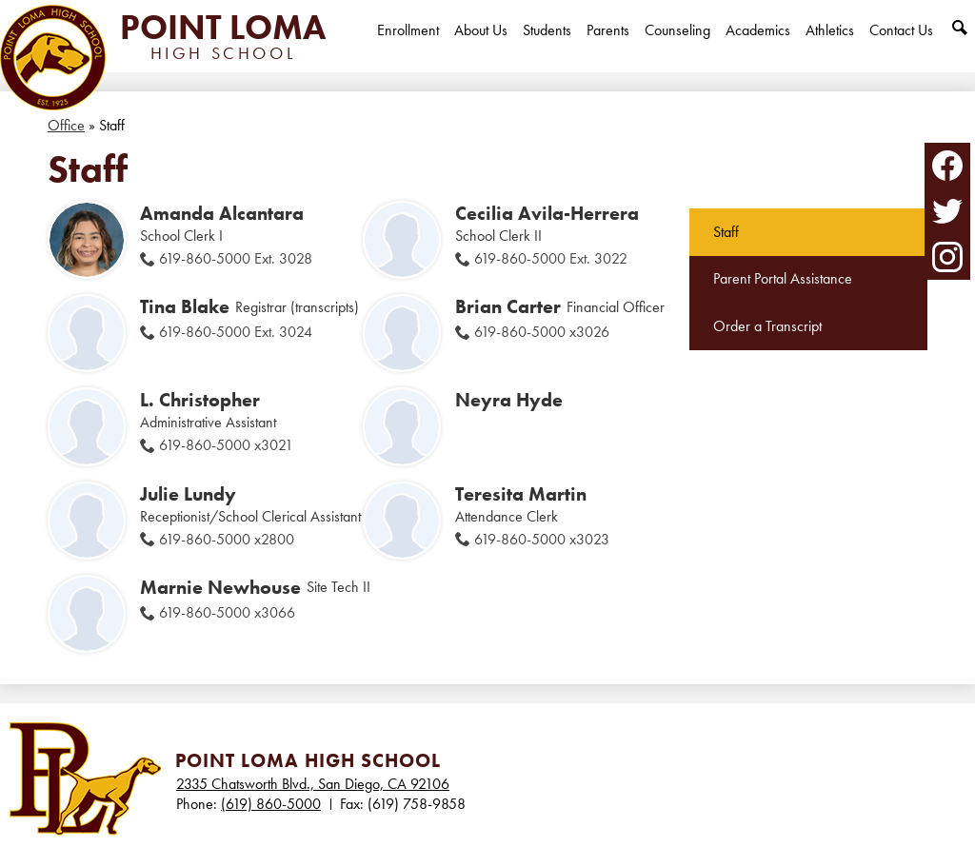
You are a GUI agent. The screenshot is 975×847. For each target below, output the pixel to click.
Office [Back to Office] (66, 125)
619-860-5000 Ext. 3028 (235, 258)
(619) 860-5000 (271, 804)
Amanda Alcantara (222, 213)
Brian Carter (508, 306)
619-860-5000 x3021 (226, 445)
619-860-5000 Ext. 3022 (550, 258)
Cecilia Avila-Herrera (547, 213)
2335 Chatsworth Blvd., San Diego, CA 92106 (312, 784)
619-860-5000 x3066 (227, 612)
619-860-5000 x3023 (541, 539)
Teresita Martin (521, 494)
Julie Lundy (188, 494)
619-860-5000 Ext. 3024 (235, 332)
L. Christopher (200, 399)
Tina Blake (184, 306)
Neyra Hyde (509, 399)
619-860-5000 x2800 (226, 539)
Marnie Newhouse (220, 587)
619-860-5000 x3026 (541, 332)
